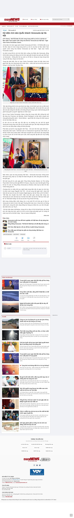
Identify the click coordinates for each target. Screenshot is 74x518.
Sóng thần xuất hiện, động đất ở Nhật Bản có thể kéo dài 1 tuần (34, 292)
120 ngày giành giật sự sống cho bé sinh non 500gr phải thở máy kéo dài (33, 423)
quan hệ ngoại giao (7, 234)
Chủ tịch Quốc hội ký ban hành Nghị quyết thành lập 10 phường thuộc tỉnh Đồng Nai (34, 343)
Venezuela (22, 234)
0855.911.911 (8, 482)
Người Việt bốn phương (33, 26)
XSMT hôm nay (36, 451)
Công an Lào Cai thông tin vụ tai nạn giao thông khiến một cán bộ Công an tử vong (34, 320)
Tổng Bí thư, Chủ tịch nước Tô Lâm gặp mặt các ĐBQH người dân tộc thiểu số (34, 400)
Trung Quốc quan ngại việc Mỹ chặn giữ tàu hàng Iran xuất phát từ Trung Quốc (34, 281)
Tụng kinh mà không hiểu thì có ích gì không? (33, 365)
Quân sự (4, 26)
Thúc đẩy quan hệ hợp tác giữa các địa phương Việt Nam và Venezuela (25, 229)
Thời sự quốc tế (10, 26)
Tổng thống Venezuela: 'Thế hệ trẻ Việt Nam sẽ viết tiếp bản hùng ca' (25, 223)
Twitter (22, 240)
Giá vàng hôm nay (49, 444)
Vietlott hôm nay (49, 451)
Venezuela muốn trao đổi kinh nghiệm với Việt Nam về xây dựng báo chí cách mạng (27, 221)
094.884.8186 (8, 496)
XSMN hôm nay (49, 447)
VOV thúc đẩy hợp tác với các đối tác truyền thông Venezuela (23, 226)
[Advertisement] (62, 37)
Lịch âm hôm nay (25, 444)
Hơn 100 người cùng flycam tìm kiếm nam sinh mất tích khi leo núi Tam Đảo (34, 389)
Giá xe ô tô (24, 447)
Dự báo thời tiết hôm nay (36, 444)
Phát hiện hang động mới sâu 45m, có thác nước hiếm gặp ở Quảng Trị (34, 331)
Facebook (16, 240)
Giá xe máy (36, 447)
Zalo (28, 240)
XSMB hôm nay (24, 451)
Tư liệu (16, 26)
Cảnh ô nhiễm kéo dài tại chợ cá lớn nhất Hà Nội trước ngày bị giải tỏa (34, 412)
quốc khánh (16, 234)
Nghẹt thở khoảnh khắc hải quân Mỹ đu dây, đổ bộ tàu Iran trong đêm (34, 304)
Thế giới (5, 30)
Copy (34, 240)
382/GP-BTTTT (16, 480)
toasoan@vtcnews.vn (19, 482)
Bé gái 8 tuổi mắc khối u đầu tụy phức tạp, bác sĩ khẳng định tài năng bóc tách (35, 377)
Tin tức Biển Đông (23, 26)
